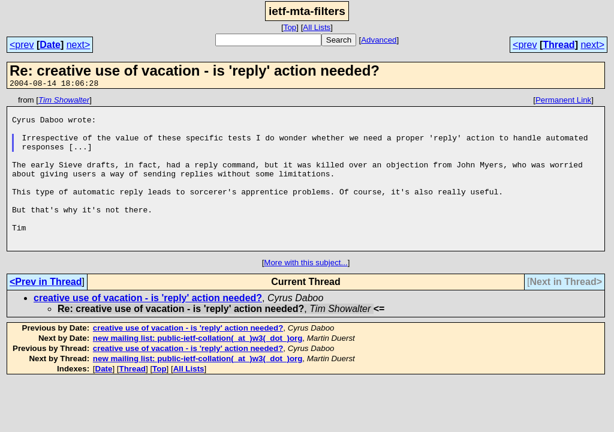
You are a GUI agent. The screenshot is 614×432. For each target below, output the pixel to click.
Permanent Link (563, 101)
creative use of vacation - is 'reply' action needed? (148, 328)
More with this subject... (305, 293)
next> (79, 45)
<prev (22, 45)
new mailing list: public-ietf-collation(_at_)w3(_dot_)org (198, 368)
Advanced (378, 39)
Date (50, 45)
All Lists (316, 27)
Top (290, 27)
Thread (558, 45)
